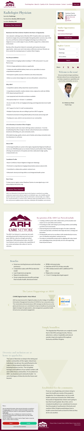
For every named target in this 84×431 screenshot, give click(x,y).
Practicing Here (29, 4)
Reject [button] (11, 423)
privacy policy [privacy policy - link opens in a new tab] (7, 410)
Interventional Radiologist (65, 34)
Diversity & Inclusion (55, 4)
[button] (36, 406)
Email (67, 18)
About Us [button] (36, 4)
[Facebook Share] (63, 67)
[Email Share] (78, 67)
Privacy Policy (53, 423)
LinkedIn (68, 20)
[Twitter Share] (68, 67)
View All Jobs (68, 37)
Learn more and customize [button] (19, 426)
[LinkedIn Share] (73, 67)
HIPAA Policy (68, 423)
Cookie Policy (61, 423)
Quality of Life (44, 4)
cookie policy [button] (5, 412)
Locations (69, 4)
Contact (63, 4)
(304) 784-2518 (70, 17)
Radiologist (61, 30)
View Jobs (76, 4)
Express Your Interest (13, 25)
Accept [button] (28, 423)
